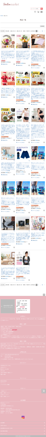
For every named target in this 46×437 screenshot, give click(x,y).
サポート (23, 388)
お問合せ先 (23, 352)
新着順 (24, 31)
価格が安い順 (12, 31)
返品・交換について (5, 396)
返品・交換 (23, 341)
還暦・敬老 (3, 374)
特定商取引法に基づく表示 (7, 428)
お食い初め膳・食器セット (7, 372)
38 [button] (42, 31)
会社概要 (23, 400)
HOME (1, 15)
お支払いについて (5, 394)
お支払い (23, 316)
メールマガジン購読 (5, 384)
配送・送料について (5, 392)
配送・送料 (23, 324)
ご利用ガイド (42, 318)
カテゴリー (23, 362)
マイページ (23, 378)
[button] (44, 31)
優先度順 (7, 31)
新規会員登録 (4, 381)
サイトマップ (4, 433)
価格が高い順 (19, 31)
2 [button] (38, 31)
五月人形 (3, 370)
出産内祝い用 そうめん (6, 365)
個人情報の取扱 (4, 431)
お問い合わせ (4, 425)
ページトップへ (44, 295)
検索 (42, 9)
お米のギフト (4, 367)
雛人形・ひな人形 (5, 369)
